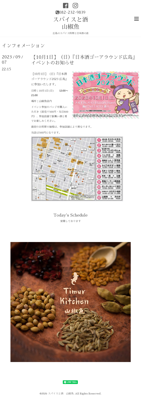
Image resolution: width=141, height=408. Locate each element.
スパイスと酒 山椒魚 (61, 393)
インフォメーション (23, 45)
